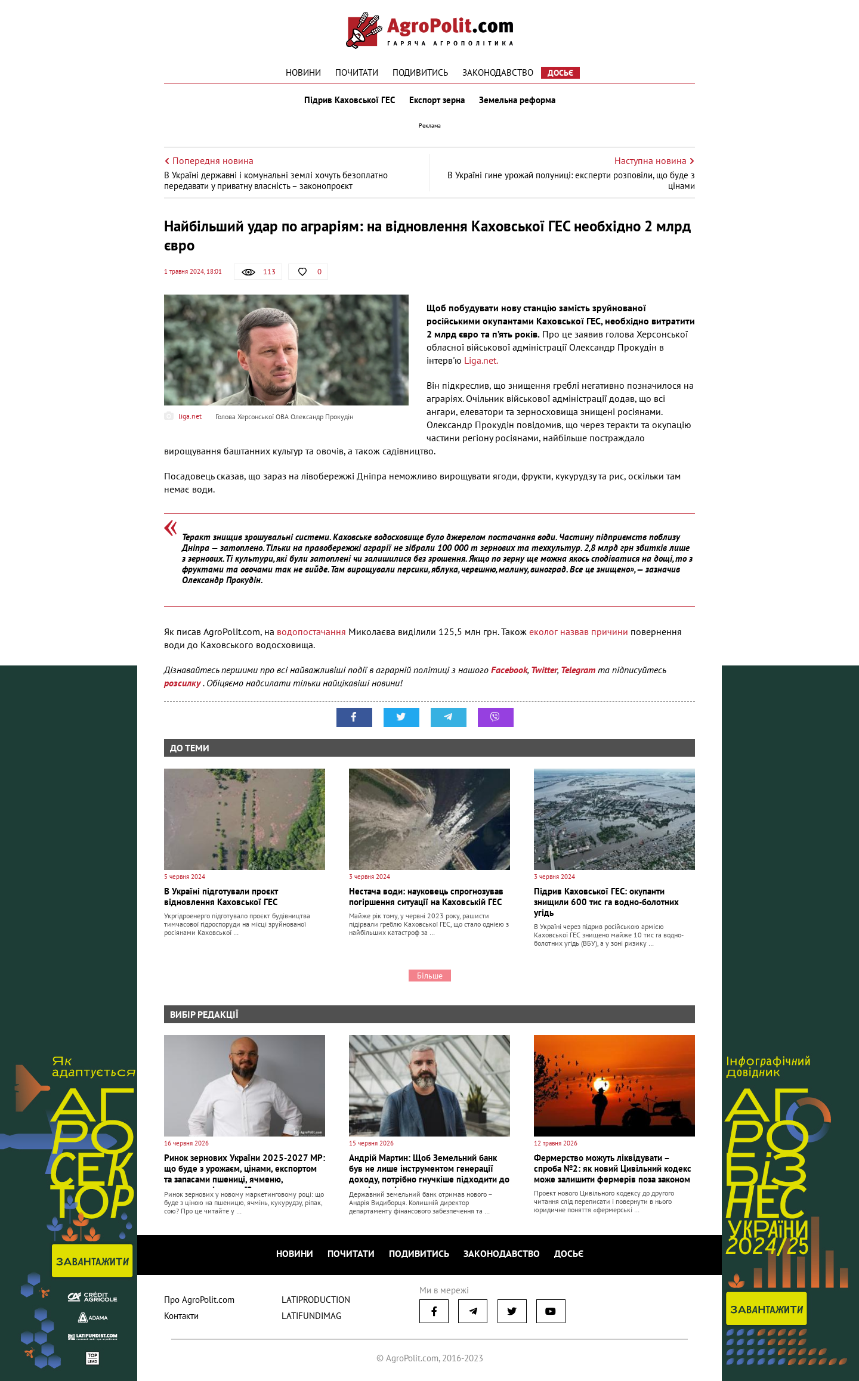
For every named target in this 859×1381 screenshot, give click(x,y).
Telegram (578, 670)
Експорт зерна (437, 100)
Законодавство (497, 72)
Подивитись (420, 72)
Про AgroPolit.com (199, 1299)
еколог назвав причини (578, 631)
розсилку (183, 683)
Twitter (544, 670)
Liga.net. (481, 360)
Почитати (356, 72)
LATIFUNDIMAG (311, 1315)
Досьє (560, 72)
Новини (303, 72)
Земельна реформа (517, 100)
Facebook (509, 670)
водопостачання (312, 631)
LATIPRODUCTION (316, 1299)
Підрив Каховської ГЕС (349, 100)
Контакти (181, 1315)
